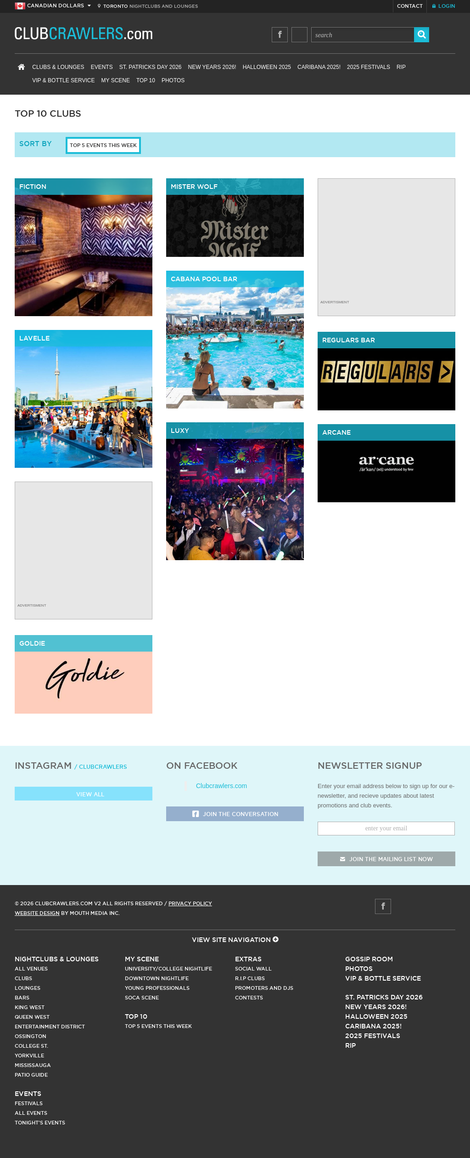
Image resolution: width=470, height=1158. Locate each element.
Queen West (32, 1017)
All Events (31, 1113)
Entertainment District (50, 1026)
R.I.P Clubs (250, 978)
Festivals (29, 1103)
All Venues (31, 968)
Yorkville (29, 1055)
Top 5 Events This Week (103, 145)
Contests (249, 997)
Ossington (30, 1036)
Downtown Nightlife (157, 978)
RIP (401, 67)
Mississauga (33, 1065)
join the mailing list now (386, 859)
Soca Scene (142, 997)
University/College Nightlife (168, 968)
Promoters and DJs (264, 988)
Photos (173, 80)
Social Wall (253, 968)
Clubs (23, 978)
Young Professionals (157, 988)
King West (30, 1007)
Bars (22, 997)
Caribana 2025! (319, 67)
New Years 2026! (212, 67)
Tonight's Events (40, 1122)
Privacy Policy (190, 903)
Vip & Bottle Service (383, 978)
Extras (248, 959)
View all (83, 794)
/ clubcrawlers (100, 767)
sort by (35, 144)
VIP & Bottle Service (63, 80)
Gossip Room (369, 959)
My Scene (115, 80)
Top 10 (145, 80)
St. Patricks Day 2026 (150, 67)
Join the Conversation (235, 814)
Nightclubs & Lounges (57, 959)
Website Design (37, 913)
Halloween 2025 (267, 67)
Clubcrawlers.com (221, 785)
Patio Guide (31, 1075)
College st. (31, 1046)
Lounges (27, 988)
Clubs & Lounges (58, 67)
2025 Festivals (368, 67)
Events (102, 67)
